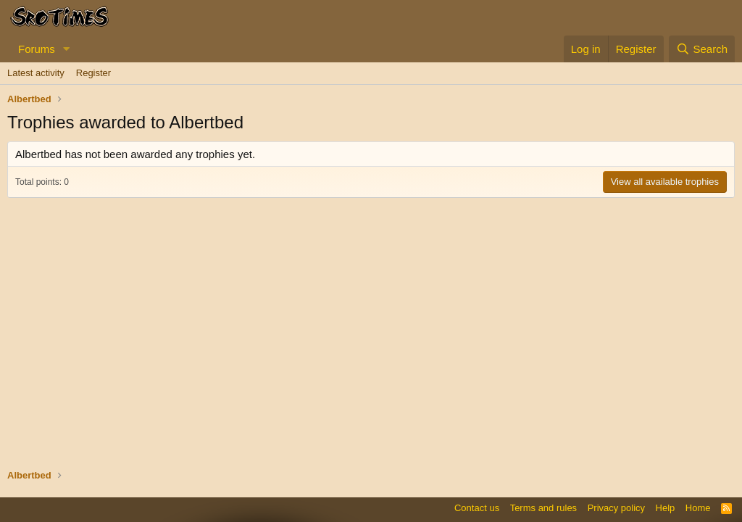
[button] (67, 49)
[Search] (702, 49)
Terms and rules (543, 507)
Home (698, 507)
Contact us (476, 507)
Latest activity (35, 72)
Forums (36, 49)
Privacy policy (616, 507)
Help (665, 507)
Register (93, 72)
